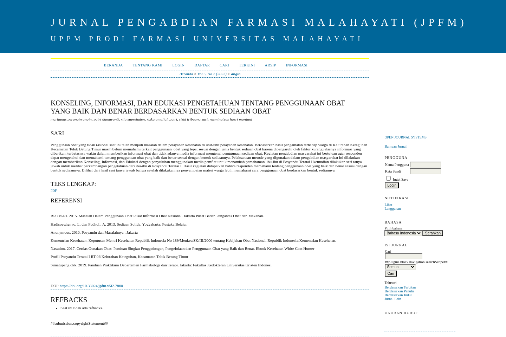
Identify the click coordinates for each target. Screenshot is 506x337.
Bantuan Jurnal (395, 146)
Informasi (296, 65)
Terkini (247, 65)
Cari (224, 65)
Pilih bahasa (393, 228)
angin (236, 74)
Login (179, 65)
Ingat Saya (400, 179)
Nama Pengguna (397, 165)
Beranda (113, 65)
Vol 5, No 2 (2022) (211, 74)
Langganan (392, 208)
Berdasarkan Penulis (399, 291)
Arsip (270, 65)
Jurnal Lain (392, 299)
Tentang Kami (148, 65)
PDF (54, 191)
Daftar (202, 65)
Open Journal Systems (405, 137)
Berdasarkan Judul (397, 295)
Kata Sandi (393, 171)
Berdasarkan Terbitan (400, 287)
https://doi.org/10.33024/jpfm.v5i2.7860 (91, 286)
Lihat (388, 205)
